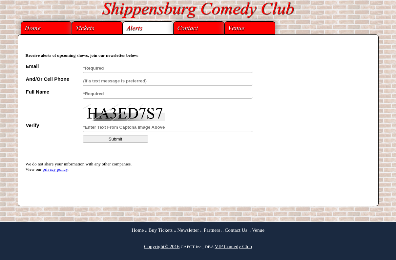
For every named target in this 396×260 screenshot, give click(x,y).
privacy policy (55, 169)
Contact (187, 29)
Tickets (84, 29)
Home (33, 29)
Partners (212, 230)
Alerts (134, 29)
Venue (236, 29)
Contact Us (236, 230)
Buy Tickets (161, 230)
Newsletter (188, 230)
